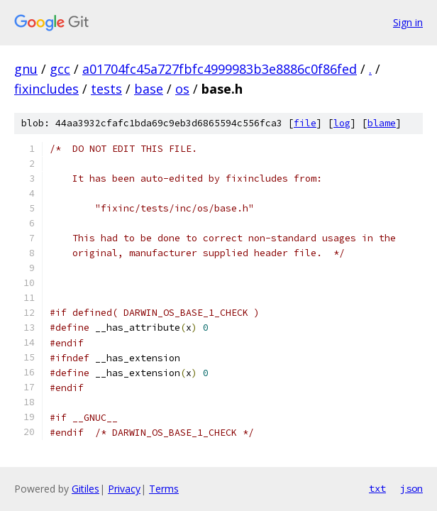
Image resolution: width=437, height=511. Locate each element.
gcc (60, 68)
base (148, 88)
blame (381, 123)
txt (377, 488)
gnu (26, 68)
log (341, 123)
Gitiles (85, 488)
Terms (164, 488)
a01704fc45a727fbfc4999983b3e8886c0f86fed (219, 68)
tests (106, 88)
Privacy (124, 488)
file (305, 123)
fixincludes (46, 88)
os (182, 88)
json (411, 488)
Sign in (408, 22)
